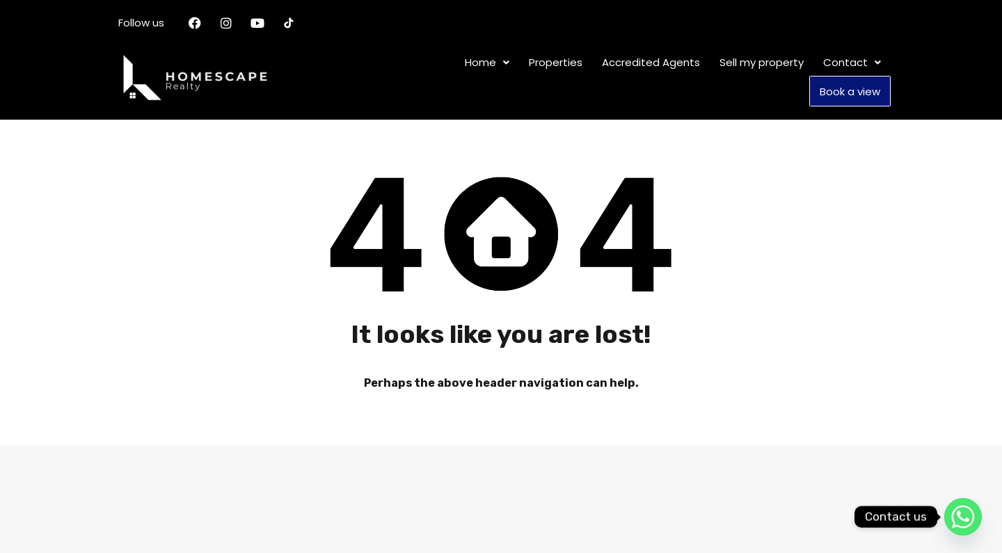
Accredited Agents (651, 63)
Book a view (850, 91)
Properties (555, 63)
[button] (487, 63)
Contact (852, 63)
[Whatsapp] (963, 517)
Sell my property (761, 63)
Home (487, 63)
